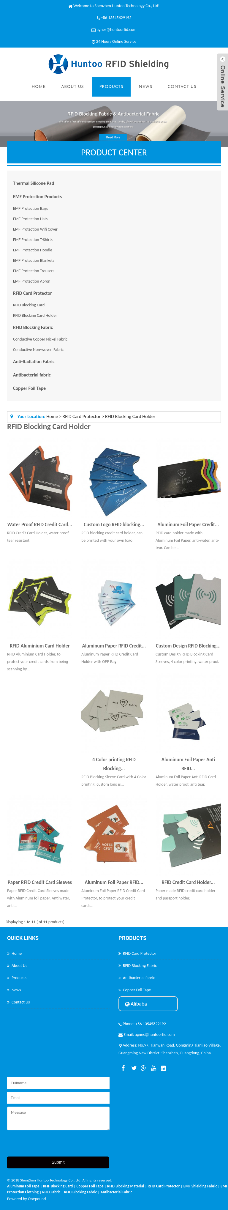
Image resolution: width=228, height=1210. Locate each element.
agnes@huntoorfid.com (116, 29)
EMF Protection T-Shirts (33, 239)
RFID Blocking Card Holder (35, 315)
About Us (72, 87)
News (145, 87)
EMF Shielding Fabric (200, 1186)
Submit (58, 1162)
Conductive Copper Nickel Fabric (40, 339)
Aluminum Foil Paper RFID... (114, 882)
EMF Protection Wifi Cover (35, 229)
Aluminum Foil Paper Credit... (188, 525)
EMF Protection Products (37, 196)
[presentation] (52, 1145)
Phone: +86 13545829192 (142, 1023)
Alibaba (136, 1004)
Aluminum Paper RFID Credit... (114, 646)
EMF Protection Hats (30, 218)
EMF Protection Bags (30, 208)
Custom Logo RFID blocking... (114, 525)
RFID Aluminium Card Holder (40, 646)
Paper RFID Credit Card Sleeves (40, 882)
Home (38, 87)
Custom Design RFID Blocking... (188, 646)
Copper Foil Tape (29, 388)
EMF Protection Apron (31, 281)
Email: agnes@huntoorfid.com (146, 1034)
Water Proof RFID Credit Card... (39, 525)
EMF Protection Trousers (33, 270)
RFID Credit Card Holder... (188, 882)
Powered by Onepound (26, 1198)
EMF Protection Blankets (33, 260)
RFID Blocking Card (29, 305)
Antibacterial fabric (32, 375)
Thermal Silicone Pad (33, 183)
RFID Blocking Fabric (33, 327)
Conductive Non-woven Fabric (38, 349)
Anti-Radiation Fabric (33, 361)
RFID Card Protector (32, 293)
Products (111, 87)
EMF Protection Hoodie (32, 250)
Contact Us (182, 87)
